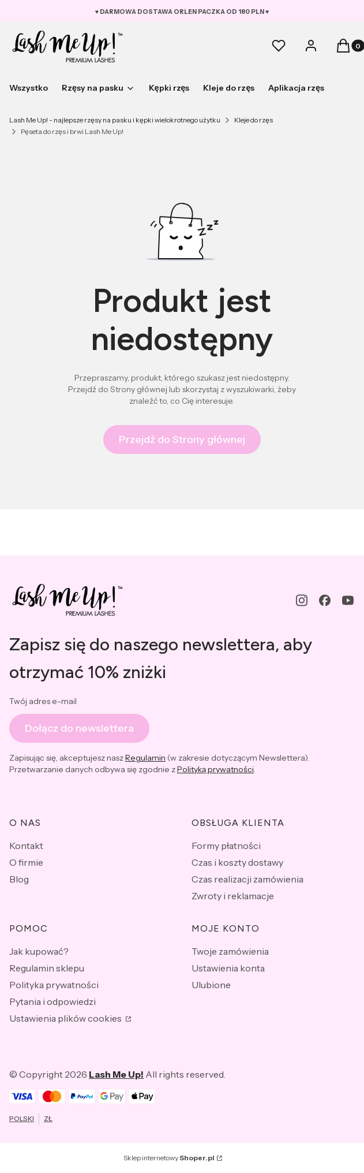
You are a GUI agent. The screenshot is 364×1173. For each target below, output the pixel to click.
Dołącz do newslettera (79, 728)
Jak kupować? (39, 951)
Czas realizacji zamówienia (247, 879)
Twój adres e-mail (43, 701)
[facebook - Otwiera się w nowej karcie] (325, 600)
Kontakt (26, 845)
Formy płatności (226, 845)
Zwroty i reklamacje (233, 896)
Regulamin (145, 758)
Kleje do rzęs (253, 120)
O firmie (26, 862)
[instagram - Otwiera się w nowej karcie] (302, 600)
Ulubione (211, 984)
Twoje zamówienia (230, 951)
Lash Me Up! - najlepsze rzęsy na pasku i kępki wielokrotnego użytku (114, 120)
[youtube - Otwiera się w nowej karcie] (348, 600)
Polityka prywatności (54, 984)
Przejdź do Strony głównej (182, 439)
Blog (19, 879)
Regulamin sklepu (46, 968)
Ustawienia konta (228, 968)
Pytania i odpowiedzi (52, 1001)
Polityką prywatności (215, 770)
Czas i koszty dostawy (237, 862)
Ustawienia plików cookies (66, 1018)
